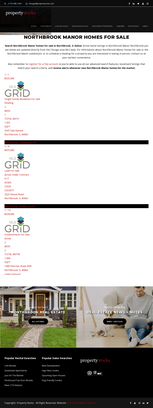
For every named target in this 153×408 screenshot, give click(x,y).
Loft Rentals (10, 365)
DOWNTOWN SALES (80, 26)
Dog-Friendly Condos (52, 380)
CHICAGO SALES (61, 26)
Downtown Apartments (15, 370)
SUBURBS (120, 26)
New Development (51, 365)
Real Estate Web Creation (81, 402)
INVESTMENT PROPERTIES (102, 26)
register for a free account (43, 64)
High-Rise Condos (50, 370)
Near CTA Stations (13, 385)
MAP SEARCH (133, 26)
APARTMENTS (45, 26)
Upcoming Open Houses (53, 375)
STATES (34, 26)
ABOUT (145, 26)
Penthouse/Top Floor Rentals (18, 380)
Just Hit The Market (13, 375)
